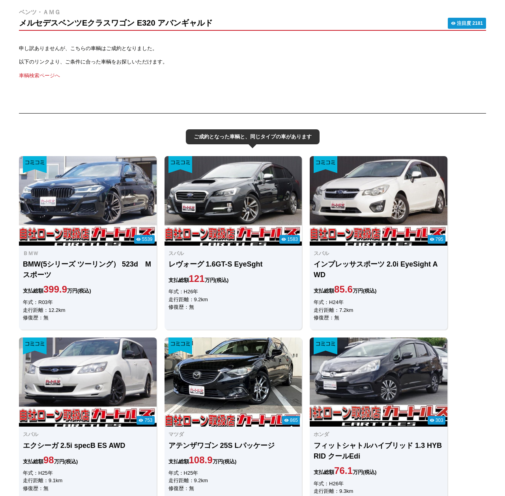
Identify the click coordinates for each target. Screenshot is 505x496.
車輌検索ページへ (39, 75)
